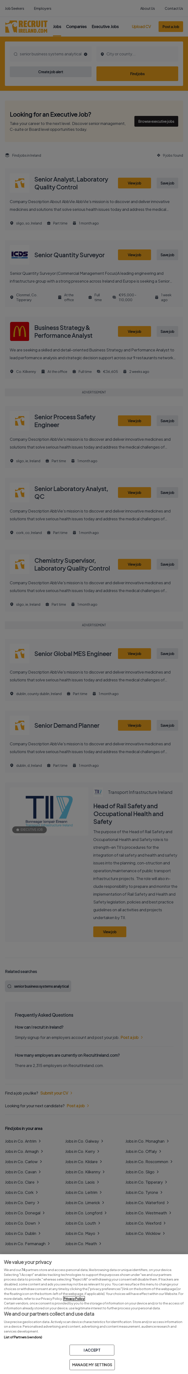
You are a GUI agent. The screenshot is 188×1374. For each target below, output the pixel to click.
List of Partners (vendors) (23, 1337)
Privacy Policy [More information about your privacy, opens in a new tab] (74, 1299)
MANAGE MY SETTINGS (92, 1364)
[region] (94, 1314)
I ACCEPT (92, 1350)
